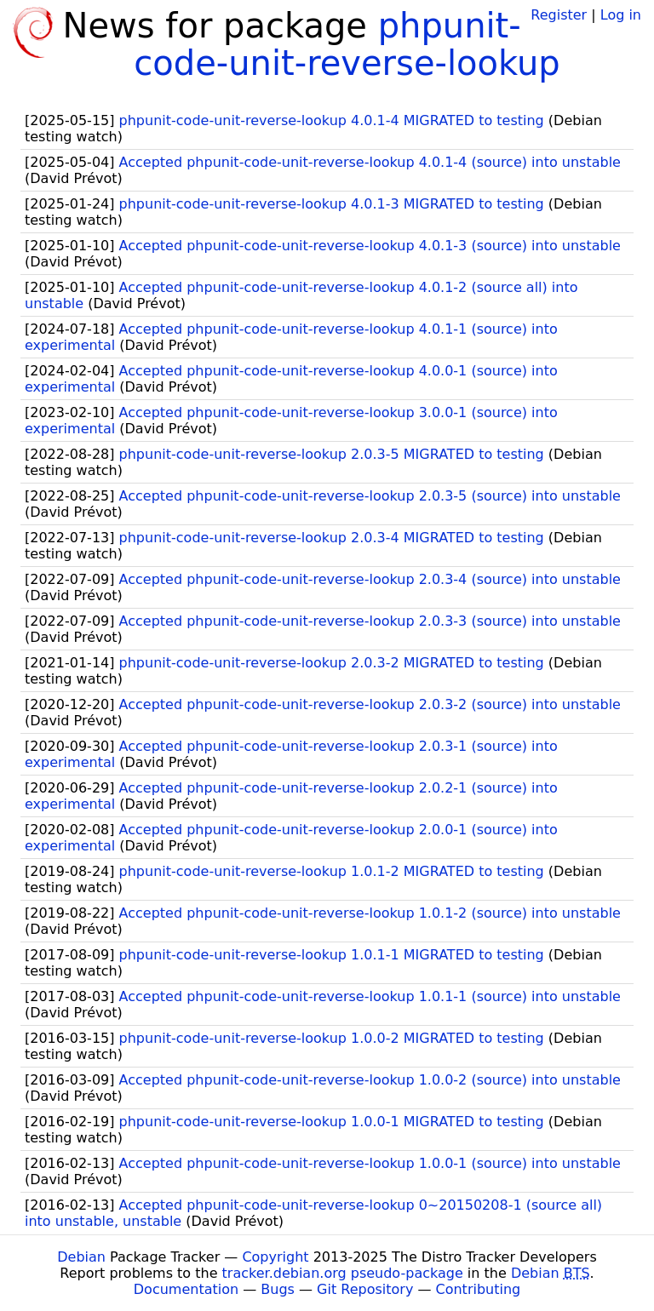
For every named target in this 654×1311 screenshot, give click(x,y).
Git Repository (365, 1289)
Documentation (186, 1289)
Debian (81, 1257)
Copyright (275, 1257)
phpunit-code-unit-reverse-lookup (346, 44)
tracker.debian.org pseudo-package (342, 1273)
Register (559, 15)
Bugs (278, 1289)
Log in (620, 15)
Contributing (478, 1289)
